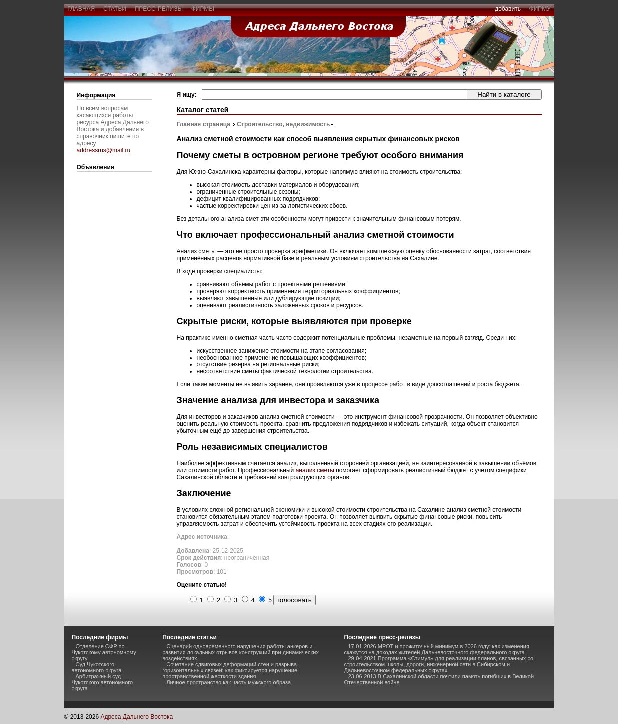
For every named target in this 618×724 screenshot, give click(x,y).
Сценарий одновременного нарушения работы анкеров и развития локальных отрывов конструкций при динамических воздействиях (240, 652)
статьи (114, 8)
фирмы (203, 8)
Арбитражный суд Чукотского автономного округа (102, 682)
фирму (540, 8)
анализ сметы (315, 470)
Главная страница (204, 124)
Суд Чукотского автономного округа (97, 667)
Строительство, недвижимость (283, 124)
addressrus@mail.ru (104, 150)
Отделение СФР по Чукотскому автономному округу (104, 652)
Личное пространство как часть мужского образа (228, 682)
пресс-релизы (158, 8)
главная (81, 8)
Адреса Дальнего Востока (136, 716)
